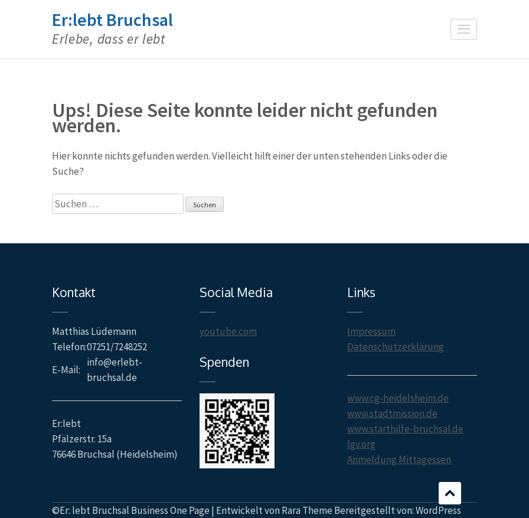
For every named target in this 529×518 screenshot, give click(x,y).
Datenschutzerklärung (395, 346)
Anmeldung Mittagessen (399, 459)
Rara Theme (307, 510)
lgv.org (361, 444)
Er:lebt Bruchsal (112, 19)
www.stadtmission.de (392, 413)
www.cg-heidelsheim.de (398, 398)
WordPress (438, 510)
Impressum (371, 331)
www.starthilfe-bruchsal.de (405, 428)
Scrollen (450, 493)
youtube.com (228, 331)
